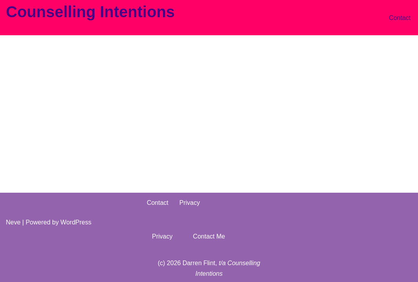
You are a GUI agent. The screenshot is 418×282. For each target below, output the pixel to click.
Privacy (189, 202)
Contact (400, 17)
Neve (13, 222)
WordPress (75, 222)
